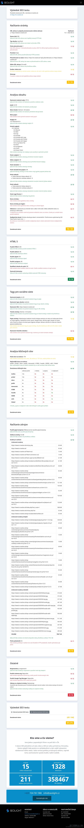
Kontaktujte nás (42, 798)
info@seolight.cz (51, 793)
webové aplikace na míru (78, 826)
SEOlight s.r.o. (76, 825)
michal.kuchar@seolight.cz (32, 814)
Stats (82, 825)
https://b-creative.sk (16, 15)
